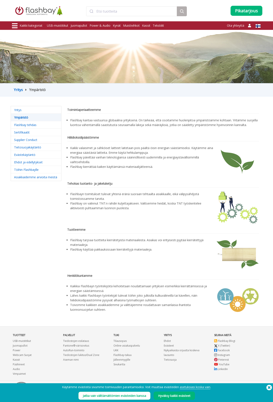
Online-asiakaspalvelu (126, 345)
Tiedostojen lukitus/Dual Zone (81, 355)
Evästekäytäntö (24, 155)
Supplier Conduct (25, 140)
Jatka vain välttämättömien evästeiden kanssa (114, 396)
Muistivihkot (131, 25)
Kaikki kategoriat (27, 26)
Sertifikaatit (22, 132)
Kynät (117, 25)
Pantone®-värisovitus (76, 345)
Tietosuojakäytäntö (27, 147)
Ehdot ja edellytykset (28, 162)
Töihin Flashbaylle (26, 170)
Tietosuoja (170, 359)
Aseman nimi (71, 359)
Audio (16, 369)
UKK (115, 350)
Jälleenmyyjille (121, 359)
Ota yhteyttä (235, 25)
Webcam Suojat (22, 355)
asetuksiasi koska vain (195, 387)
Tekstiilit (158, 25)
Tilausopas (120, 341)
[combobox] (131, 11)
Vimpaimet (19, 374)
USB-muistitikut (57, 25)
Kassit (146, 25)
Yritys (18, 89)
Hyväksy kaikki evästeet (174, 396)
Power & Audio (100, 25)
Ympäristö (21, 117)
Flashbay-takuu (122, 355)
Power (16, 350)
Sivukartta (119, 364)
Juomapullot (79, 25)
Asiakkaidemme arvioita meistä (35, 177)
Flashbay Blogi (224, 341)
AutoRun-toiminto (73, 350)
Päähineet (19, 364)
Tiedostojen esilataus (76, 341)
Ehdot (167, 341)
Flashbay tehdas (25, 125)
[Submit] (91, 11)
